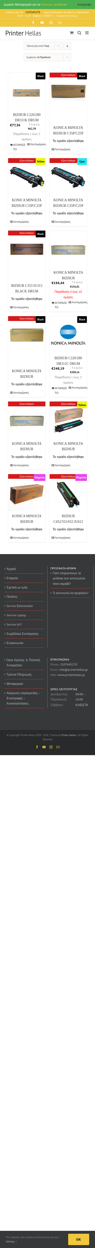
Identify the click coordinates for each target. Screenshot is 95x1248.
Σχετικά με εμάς (17, 587)
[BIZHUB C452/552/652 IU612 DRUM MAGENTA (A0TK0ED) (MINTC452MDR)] (68, 492)
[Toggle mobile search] (79, 33)
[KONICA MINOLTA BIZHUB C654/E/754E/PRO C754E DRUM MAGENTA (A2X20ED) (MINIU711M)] (26, 492)
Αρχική (11, 569)
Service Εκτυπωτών (20, 606)
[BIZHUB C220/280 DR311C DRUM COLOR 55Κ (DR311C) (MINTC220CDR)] (68, 334)
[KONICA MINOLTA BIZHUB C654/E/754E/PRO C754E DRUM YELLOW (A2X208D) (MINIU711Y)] (68, 420)
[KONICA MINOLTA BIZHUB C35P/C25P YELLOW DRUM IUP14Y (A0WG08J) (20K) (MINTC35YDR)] (26, 176)
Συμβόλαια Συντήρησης (23, 634)
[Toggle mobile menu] (87, 33)
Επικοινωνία (15, 643)
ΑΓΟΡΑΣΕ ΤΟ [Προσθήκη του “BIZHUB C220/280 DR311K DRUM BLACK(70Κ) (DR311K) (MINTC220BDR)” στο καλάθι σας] (19, 147)
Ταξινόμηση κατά (37, 45)
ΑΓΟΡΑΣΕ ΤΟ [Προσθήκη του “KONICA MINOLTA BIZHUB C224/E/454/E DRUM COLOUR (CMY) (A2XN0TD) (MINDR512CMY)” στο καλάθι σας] (61, 305)
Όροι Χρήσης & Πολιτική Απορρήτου (23, 662)
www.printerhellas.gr (71, 675)
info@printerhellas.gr (67, 15)
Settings (11, 1241)
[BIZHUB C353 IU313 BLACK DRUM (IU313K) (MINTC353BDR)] (26, 249)
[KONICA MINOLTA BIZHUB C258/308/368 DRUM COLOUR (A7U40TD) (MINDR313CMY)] (26, 420)
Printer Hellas (68, 735)
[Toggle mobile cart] (72, 33)
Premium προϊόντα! (54, 4)
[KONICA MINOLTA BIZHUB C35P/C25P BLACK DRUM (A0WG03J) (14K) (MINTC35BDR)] (68, 91)
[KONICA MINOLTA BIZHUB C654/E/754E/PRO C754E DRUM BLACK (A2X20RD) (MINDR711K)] (26, 334)
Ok (78, 1239)
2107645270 (68, 664)
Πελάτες (12, 597)
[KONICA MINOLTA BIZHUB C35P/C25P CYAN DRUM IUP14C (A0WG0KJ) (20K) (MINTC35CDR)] (68, 176)
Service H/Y (14, 624)
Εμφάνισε (38, 57)
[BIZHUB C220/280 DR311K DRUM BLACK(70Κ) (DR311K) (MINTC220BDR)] (26, 91)
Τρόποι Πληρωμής (19, 674)
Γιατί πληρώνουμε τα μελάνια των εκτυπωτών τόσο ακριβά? (69, 578)
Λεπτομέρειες (36, 144)
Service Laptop (16, 615)
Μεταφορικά (15, 684)
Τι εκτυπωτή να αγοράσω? (70, 593)
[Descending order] (67, 46)
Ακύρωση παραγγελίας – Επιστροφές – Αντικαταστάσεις (23, 698)
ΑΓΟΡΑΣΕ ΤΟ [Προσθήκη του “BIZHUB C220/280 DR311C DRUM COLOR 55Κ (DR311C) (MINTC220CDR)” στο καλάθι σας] (61, 390)
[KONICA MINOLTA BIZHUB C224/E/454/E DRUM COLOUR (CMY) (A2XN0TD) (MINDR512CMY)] (68, 249)
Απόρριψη (84, 4)
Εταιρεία (12, 578)
